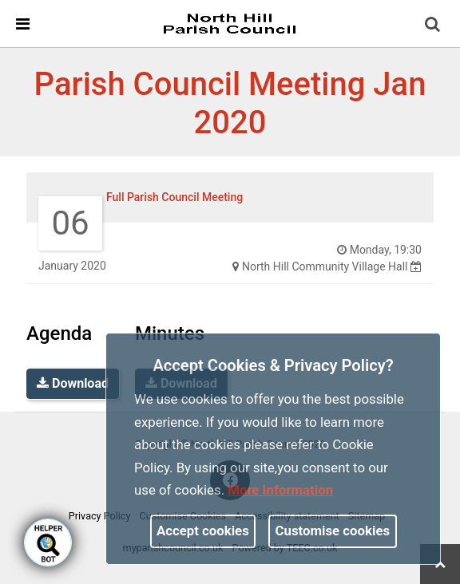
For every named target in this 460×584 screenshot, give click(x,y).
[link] (229, 23)
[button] (433, 25)
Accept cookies (203, 531)
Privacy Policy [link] (100, 516)
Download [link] (73, 383)
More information (280, 490)
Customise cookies (333, 531)
